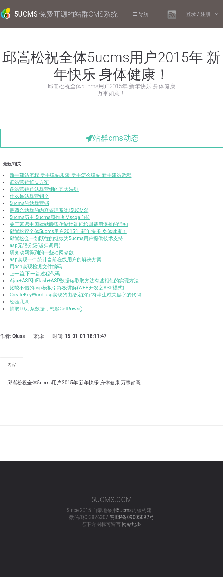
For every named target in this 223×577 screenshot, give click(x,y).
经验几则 (19, 301)
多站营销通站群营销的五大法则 (44, 189)
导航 (140, 14)
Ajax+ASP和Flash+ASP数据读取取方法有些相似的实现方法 (74, 280)
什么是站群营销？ (29, 196)
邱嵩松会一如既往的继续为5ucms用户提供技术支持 (66, 238)
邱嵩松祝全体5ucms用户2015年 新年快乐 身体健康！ (68, 231)
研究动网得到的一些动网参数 (42, 252)
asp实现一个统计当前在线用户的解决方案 (55, 259)
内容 (11, 364)
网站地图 (132, 524)
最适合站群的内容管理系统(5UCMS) (49, 210)
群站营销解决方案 (29, 182)
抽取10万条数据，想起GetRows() (46, 309)
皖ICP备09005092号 (132, 517)
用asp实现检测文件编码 (36, 266)
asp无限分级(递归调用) (35, 245)
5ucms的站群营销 (29, 203)
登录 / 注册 (198, 14)
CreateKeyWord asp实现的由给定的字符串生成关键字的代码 (75, 294)
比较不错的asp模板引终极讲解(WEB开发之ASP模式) (67, 287)
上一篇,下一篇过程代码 (35, 273)
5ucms (124, 510)
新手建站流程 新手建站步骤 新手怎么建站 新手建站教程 (70, 175)
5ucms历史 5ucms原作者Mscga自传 (50, 217)
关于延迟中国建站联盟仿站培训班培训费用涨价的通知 (69, 224)
